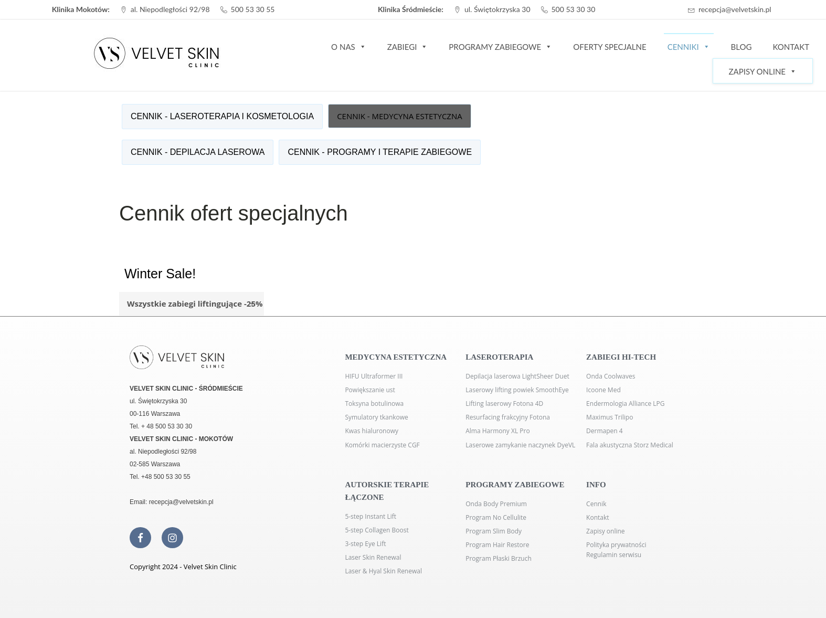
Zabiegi (407, 46)
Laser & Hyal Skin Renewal (383, 571)
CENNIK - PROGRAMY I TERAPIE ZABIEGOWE (380, 152)
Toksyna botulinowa (374, 403)
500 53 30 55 (253, 9)
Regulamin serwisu (613, 554)
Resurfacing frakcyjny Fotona (507, 417)
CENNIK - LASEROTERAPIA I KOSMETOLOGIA (222, 116)
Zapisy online (605, 531)
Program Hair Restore (497, 544)
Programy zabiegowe (500, 46)
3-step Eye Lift (365, 543)
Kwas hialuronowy (371, 430)
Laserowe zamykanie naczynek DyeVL (520, 445)
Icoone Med (603, 389)
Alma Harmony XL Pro (497, 430)
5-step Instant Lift (370, 516)
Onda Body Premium (496, 503)
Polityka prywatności (616, 544)
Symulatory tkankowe (376, 417)
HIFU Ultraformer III (374, 376)
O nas (348, 46)
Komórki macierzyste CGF (382, 445)
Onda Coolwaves (610, 376)
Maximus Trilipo (609, 417)
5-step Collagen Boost (376, 530)
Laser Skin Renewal (373, 557)
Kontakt (790, 46)
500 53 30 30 (574, 9)
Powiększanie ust (370, 389)
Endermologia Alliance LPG (625, 403)
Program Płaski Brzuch (498, 558)
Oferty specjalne (609, 46)
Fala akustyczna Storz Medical (629, 445)
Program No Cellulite (495, 517)
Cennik (596, 503)
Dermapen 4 (604, 430)
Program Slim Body (493, 531)
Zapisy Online (763, 71)
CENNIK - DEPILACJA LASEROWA (197, 152)
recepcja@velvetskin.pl (734, 9)
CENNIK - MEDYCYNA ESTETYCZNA (399, 116)
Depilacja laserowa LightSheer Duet (517, 376)
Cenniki (689, 46)
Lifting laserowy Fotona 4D (504, 403)
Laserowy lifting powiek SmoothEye (517, 389)
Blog (741, 46)
